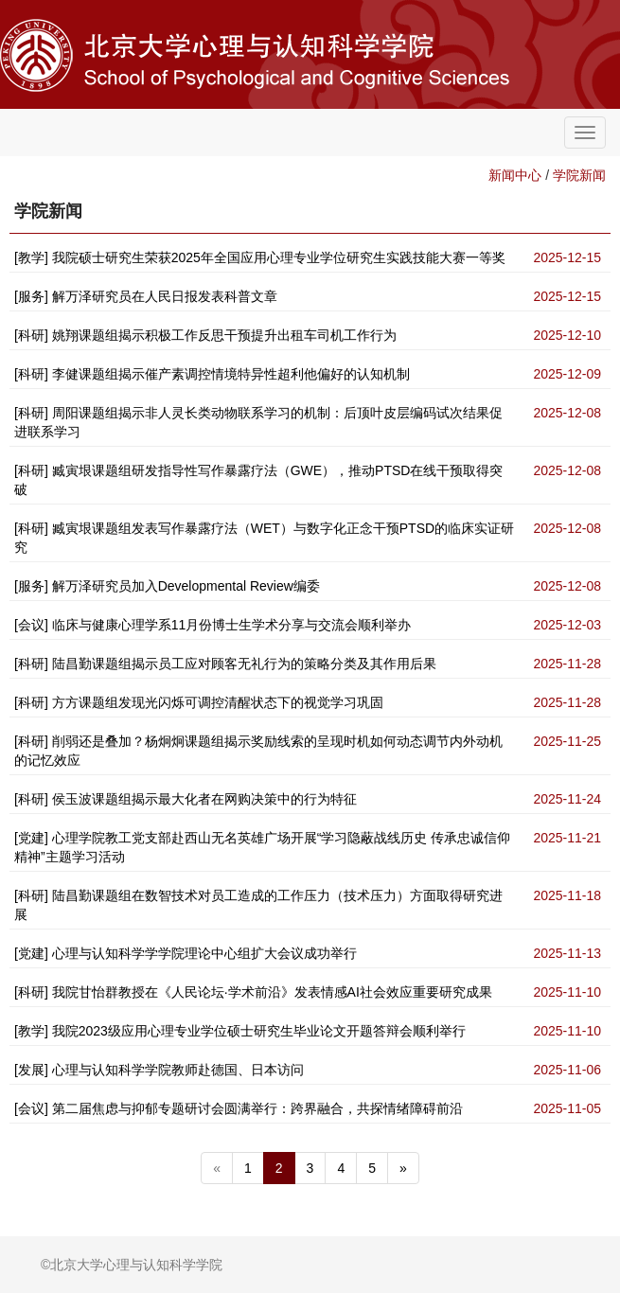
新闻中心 (514, 175)
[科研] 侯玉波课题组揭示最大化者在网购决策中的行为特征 (185, 798)
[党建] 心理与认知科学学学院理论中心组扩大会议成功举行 (185, 953)
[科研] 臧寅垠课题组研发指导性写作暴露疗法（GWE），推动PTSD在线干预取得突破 (258, 480)
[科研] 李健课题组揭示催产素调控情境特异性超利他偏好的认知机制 (212, 373)
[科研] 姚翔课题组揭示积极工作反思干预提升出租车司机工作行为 (205, 335)
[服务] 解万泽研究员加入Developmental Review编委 (167, 585)
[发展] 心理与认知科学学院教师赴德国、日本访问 (159, 1069)
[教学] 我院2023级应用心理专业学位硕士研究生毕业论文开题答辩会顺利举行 (240, 1030)
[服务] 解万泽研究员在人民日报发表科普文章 (145, 296)
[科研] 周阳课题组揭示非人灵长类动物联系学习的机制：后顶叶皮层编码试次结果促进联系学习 (258, 422)
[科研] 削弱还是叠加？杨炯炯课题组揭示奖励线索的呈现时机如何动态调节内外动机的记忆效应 (258, 751)
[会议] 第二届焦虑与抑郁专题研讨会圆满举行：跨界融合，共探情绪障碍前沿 (238, 1108)
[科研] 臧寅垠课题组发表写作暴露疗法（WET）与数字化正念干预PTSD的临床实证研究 (264, 538)
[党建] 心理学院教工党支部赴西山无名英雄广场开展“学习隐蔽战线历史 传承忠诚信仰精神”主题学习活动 (262, 847)
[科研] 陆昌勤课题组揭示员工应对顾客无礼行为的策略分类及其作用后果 (225, 663)
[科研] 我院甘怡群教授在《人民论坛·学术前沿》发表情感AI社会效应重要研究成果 (253, 992)
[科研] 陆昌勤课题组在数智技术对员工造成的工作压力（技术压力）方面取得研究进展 (258, 905)
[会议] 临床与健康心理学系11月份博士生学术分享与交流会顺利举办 (212, 624)
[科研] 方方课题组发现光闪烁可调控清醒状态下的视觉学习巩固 (198, 702)
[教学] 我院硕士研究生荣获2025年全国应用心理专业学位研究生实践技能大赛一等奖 (259, 257)
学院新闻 (579, 175)
